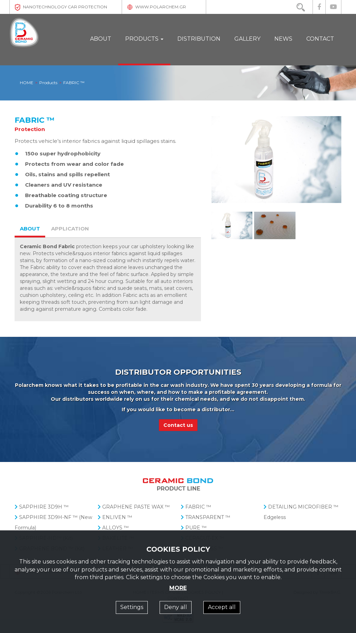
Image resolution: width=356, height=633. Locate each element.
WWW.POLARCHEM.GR (156, 6)
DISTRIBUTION (198, 38)
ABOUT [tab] (30, 228)
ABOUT (100, 38)
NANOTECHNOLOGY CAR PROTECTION (61, 6)
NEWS (283, 38)
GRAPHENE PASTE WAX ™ (134, 507)
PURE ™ (194, 528)
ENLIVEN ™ (115, 517)
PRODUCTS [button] (144, 38)
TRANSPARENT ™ (205, 517)
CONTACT (320, 38)
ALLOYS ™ (113, 528)
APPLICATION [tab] (70, 228)
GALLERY (247, 38)
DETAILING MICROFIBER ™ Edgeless (301, 512)
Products (48, 83)
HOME (26, 83)
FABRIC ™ (196, 507)
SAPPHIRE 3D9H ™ (41, 507)
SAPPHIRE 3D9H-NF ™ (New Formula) (53, 522)
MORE (178, 588)
